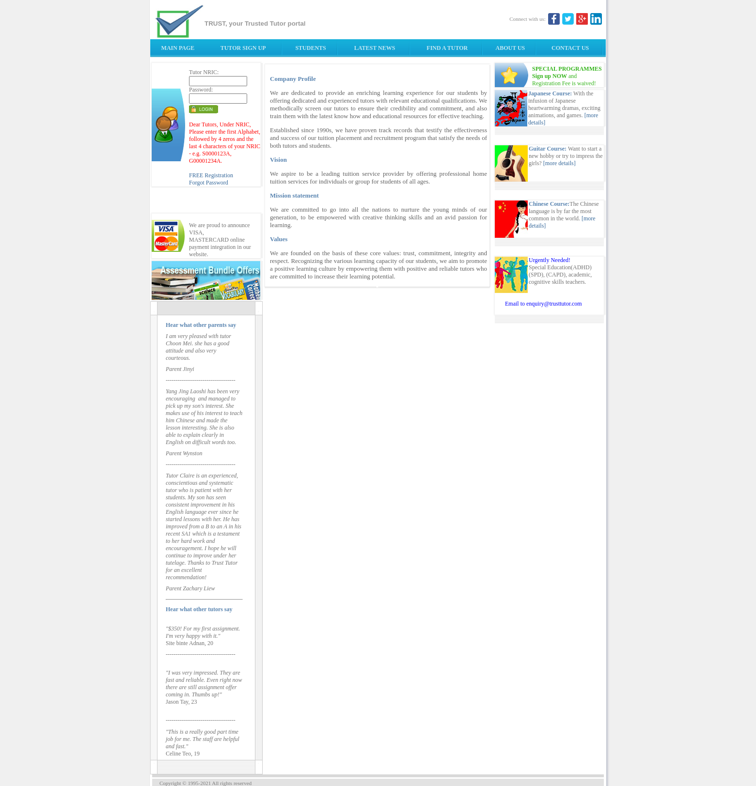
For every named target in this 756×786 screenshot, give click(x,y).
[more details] (559, 163)
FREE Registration (211, 175)
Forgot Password (208, 182)
